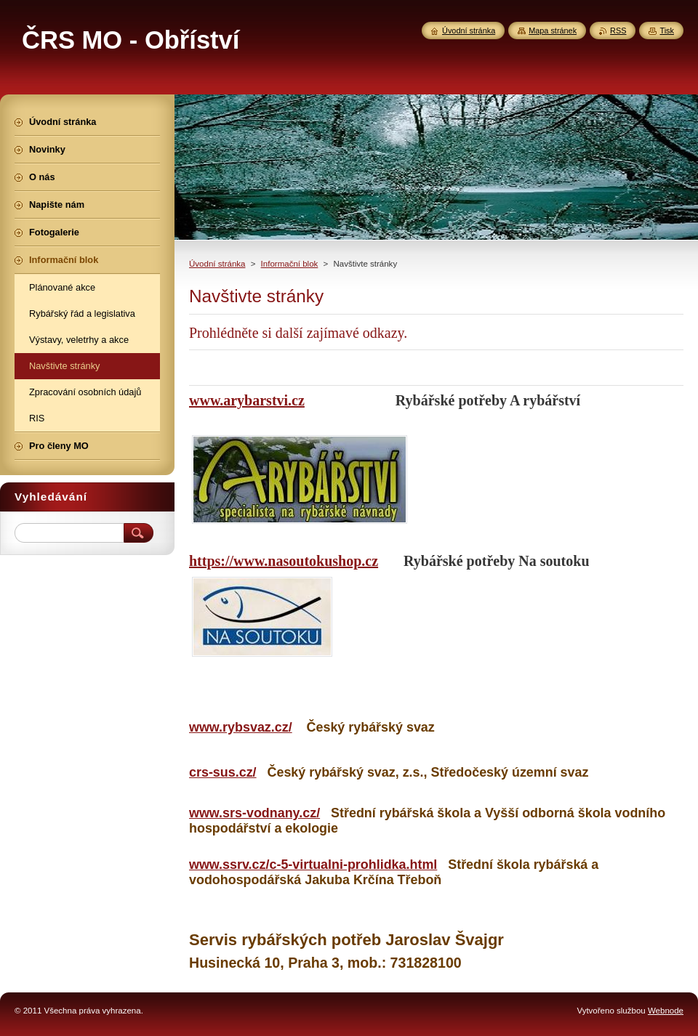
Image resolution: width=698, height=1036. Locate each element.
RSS (618, 30)
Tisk (666, 30)
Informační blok (289, 263)
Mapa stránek (553, 30)
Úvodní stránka (217, 263)
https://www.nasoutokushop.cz (283, 561)
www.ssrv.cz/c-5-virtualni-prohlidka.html (313, 864)
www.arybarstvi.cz (247, 400)
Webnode (665, 1010)
